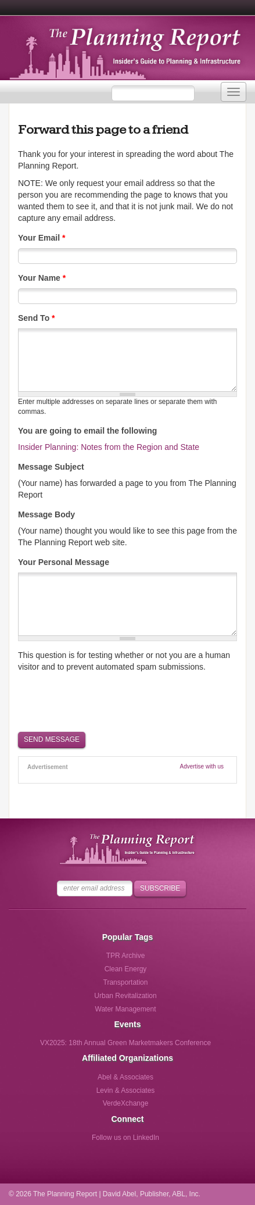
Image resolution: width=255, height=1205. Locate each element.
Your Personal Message (63, 562)
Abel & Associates (125, 1077)
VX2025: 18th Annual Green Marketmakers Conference (125, 1043)
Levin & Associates (125, 1090)
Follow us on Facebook (77, 1141)
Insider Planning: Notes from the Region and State (108, 447)
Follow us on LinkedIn (125, 1138)
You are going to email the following (87, 430)
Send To (36, 318)
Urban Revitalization (125, 996)
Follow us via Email (173, 1141)
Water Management (125, 1009)
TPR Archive (125, 956)
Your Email (41, 237)
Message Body (46, 514)
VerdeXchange (126, 1103)
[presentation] (106, 701)
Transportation (125, 982)
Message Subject (51, 466)
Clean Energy (126, 969)
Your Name (42, 278)
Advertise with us (202, 766)
